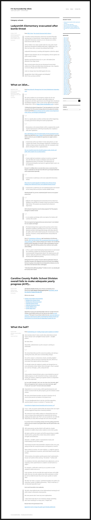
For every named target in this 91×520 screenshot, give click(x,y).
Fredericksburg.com (32, 331)
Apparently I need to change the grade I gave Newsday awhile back (40, 506)
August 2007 (66, 93)
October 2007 (66, 90)
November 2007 (67, 89)
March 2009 (66, 69)
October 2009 (66, 61)
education (15, 37)
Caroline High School (30, 308)
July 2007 (65, 94)
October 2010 (66, 47)
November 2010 (67, 46)
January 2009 (66, 72)
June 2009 (66, 66)
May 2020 (65, 37)
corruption (17, 93)
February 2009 (66, 71)
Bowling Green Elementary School (33, 301)
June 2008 (66, 80)
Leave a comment (14, 336)
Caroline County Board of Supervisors (15, 92)
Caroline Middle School (31, 306)
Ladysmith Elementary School (33, 305)
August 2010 (66, 50)
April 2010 (66, 53)
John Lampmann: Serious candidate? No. (71, 27)
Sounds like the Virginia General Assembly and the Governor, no (39, 405)
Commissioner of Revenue (35, 238)
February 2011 (66, 42)
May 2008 (65, 82)
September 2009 (67, 62)
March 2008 (66, 84)
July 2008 (65, 79)
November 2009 (67, 60)
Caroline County (14, 34)
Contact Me (77, 9)
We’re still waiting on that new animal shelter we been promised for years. (42, 133)
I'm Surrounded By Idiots (21, 9)
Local (18, 37)
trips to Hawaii (39, 135)
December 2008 (67, 73)
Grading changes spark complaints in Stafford (47, 331)
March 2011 (66, 41)
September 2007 (67, 91)
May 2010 (65, 52)
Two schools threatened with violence (42, 33)
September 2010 (67, 48)
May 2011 (65, 40)
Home (67, 9)
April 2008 (66, 83)
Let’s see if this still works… (69, 24)
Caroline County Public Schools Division (34, 298)
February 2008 (66, 85)
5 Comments (13, 293)
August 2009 (66, 63)
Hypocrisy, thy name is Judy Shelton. (70, 25)
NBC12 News (30, 33)
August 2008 (66, 78)
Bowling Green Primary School (33, 300)
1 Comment (13, 40)
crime (12, 37)
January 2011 (66, 44)
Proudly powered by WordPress (27, 514)
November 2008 (67, 74)
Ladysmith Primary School (32, 303)
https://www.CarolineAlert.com (45, 104)
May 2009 (65, 67)
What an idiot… (20, 84)
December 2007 (67, 88)
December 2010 (67, 45)
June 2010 (65, 51)
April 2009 (66, 68)
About (71, 9)
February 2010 (66, 56)
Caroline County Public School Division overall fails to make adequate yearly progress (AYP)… (34, 281)
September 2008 (67, 77)
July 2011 (65, 39)
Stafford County (17, 38)
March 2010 (66, 55)
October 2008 (66, 75)
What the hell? (20, 327)
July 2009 (65, 64)
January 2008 (66, 87)
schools (12, 38)
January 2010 (66, 57)
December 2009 (67, 58)
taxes (17, 94)
